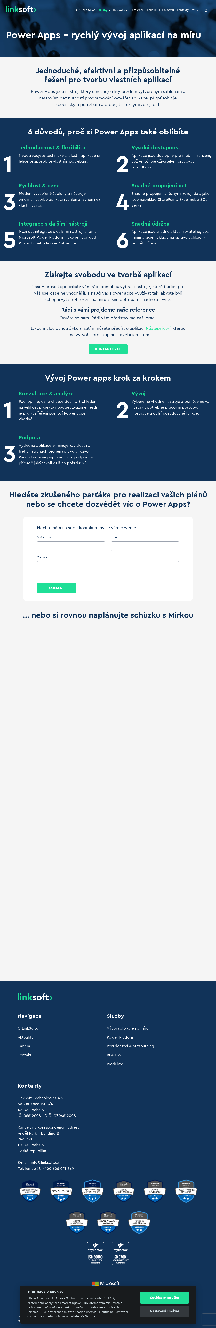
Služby (106, 10)
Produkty (122, 10)
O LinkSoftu (167, 10)
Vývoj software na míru (127, 1028)
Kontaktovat (108, 349)
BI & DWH (115, 1055)
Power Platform (120, 1037)
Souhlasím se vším (164, 1297)
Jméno (116, 537)
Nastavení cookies (164, 1311)
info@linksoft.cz (45, 1162)
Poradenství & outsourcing (130, 1046)
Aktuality (26, 1037)
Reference (138, 10)
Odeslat (56, 588)
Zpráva (42, 557)
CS (195, 10)
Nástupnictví (158, 328)
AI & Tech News (87, 10)
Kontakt (25, 1055)
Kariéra (152, 10)
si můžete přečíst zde (80, 1316)
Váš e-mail (44, 537)
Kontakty (183, 10)
